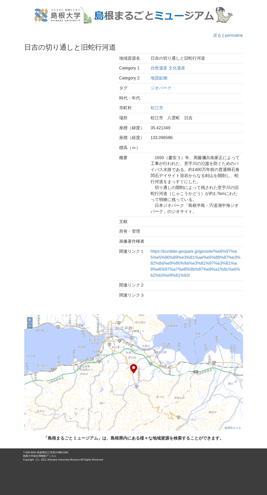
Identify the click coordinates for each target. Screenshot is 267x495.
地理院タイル (232, 428)
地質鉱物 (159, 78)
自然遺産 (159, 68)
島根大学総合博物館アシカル (39, 455)
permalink (234, 35)
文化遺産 (177, 68)
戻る (217, 35)
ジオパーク (161, 88)
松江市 (157, 108)
